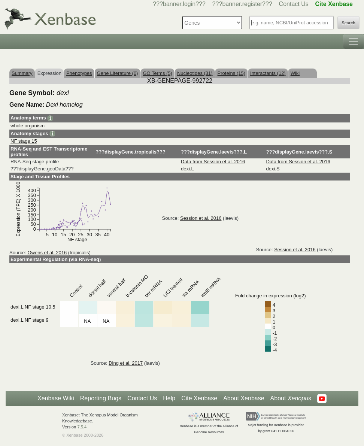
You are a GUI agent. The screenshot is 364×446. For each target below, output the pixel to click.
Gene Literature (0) (117, 73)
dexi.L (187, 169)
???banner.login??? (179, 4)
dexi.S (273, 169)
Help (169, 398)
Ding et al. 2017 (126, 363)
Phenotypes (79, 73)
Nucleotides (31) (195, 73)
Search (348, 23)
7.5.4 (82, 427)
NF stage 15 (23, 141)
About (290, 398)
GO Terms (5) (157, 73)
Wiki (295, 73)
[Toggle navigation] (353, 41)
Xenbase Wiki (55, 398)
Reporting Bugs (100, 398)
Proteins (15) (231, 73)
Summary (22, 73)
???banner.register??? (242, 4)
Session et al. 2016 (201, 218)
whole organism (27, 125)
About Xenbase (243, 398)
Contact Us (294, 4)
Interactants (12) (268, 73)
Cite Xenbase (199, 398)
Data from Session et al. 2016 (213, 161)
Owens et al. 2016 (47, 252)
